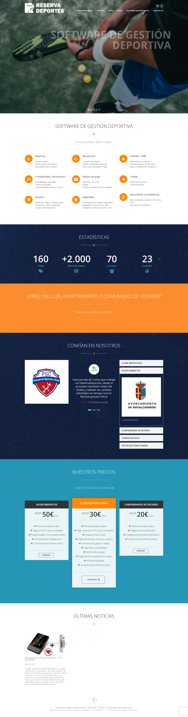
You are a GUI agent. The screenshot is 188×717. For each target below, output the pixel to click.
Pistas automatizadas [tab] (142, 446)
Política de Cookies (96, 707)
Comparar (46, 555)
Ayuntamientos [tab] (142, 371)
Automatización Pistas (138, 11)
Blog (120, 11)
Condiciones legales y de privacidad (71, 707)
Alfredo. (84, 402)
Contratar (93, 580)
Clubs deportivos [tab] (142, 363)
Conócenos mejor (84, 11)
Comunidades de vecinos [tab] (142, 430)
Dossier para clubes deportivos (119, 707)
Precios (100, 11)
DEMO (110, 11)
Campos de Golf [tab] (142, 438)
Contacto (158, 11)
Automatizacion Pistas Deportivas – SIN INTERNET (43, 658)
